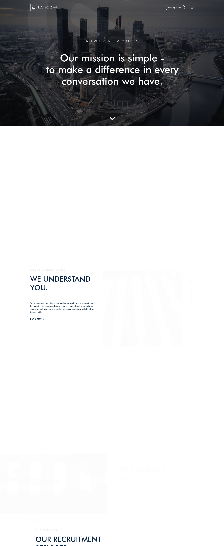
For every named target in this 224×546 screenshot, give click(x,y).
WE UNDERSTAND (60, 279)
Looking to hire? (175, 8)
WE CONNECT (141, 469)
